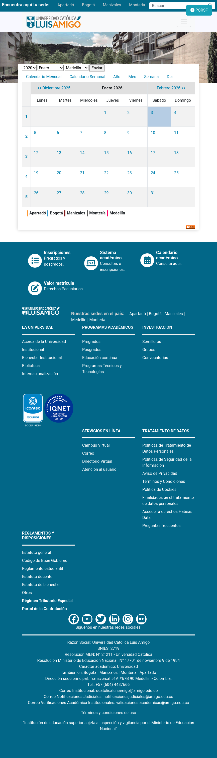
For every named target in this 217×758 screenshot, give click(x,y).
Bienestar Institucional (42, 357)
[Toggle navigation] (184, 22)
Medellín (78, 319)
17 (153, 152)
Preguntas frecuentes (161, 525)
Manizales (112, 5)
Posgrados (91, 349)
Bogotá (88, 5)
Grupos (148, 349)
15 (106, 152)
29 (106, 193)
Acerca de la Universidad (44, 341)
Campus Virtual (96, 445)
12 (36, 152)
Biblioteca (31, 365)
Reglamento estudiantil (42, 568)
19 (36, 172)
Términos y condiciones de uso (108, 712)
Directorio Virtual (97, 461)
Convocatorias (155, 357)
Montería (137, 5)
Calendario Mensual (43, 76)
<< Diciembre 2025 (53, 88)
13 (59, 152)
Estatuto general (36, 552)
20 (59, 172)
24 (153, 172)
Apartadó (65, 5)
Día (169, 76)
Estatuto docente (37, 576)
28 (82, 193)
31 (153, 193)
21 (82, 172)
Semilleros (151, 341)
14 (82, 152)
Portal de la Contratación (44, 608)
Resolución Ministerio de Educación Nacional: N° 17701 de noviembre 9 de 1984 (108, 660)
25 (176, 172)
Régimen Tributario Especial (47, 600)
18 (176, 152)
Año (116, 76)
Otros (27, 592)
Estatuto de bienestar (41, 584)
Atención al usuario (99, 469)
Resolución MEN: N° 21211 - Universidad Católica (108, 654)
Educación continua (99, 357)
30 (129, 193)
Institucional (33, 349)
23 (129, 172)
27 (59, 193)
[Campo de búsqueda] (177, 6)
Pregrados (91, 341)
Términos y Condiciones (163, 481)
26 (36, 193)
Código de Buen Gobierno (44, 560)
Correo (88, 453)
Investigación (157, 327)
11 (176, 132)
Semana (151, 76)
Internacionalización (40, 373)
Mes (132, 76)
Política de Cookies (159, 489)
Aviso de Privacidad (159, 473)
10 (153, 132)
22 (106, 172)
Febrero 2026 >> (171, 88)
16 (129, 152)
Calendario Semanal (87, 76)
